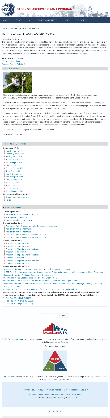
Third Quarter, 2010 (14, 156)
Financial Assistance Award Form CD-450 (23, 214)
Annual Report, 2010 (14, 162)
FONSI (8, 200)
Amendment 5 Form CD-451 (18, 263)
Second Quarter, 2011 (15, 168)
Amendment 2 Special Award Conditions (22, 249)
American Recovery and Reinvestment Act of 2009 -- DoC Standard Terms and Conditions (40, 289)
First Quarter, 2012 (14, 179)
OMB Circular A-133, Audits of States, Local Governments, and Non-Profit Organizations (40, 280)
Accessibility (74, 390)
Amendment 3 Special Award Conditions (22, 255)
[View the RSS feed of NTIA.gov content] (60, 411)
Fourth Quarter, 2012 (15, 188)
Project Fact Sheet (12, 61)
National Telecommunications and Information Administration (55, 394)
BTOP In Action (11, 69)
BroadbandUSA (14, 339)
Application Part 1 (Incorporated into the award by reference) (31, 226)
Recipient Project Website (13, 64)
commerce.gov (28, 390)
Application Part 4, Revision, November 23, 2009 (26, 234)
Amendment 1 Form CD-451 (18, 243)
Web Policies (55, 390)
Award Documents (13, 207)
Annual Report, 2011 (14, 177)
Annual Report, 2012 (14, 191)
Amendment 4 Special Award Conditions (22, 260)
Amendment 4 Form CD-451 (18, 257)
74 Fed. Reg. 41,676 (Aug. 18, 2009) (18, 301)
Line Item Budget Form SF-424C (19, 220)
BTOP (18, 20)
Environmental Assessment (17, 197)
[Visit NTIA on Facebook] (49, 411)
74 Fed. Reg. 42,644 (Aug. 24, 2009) (18, 303)
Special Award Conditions (16, 217)
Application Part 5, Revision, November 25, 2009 (26, 237)
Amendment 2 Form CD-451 (18, 246)
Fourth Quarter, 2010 (15, 159)
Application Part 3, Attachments (19, 232)
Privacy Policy (42, 390)
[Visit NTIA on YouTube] (56, 411)
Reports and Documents (15, 144)
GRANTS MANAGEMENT (47, 20)
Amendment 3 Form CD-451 (18, 252)
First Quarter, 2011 (14, 165)
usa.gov (84, 390)
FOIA (65, 390)
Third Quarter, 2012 (14, 185)
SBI (28, 20)
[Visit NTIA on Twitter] (53, 411)
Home (4, 28)
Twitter (33, 129)
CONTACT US (81, 20)
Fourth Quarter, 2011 (15, 174)
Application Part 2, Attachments (19, 229)
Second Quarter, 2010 (15, 153)
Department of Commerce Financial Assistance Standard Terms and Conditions (36, 269)
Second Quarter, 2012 (15, 182)
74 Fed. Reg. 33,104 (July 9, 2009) (17, 298)
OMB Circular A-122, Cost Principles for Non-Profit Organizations (30, 278)
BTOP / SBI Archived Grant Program (45, 9)
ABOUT (6, 20)
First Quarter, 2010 (14, 151)
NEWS (66, 20)
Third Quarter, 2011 (14, 171)
